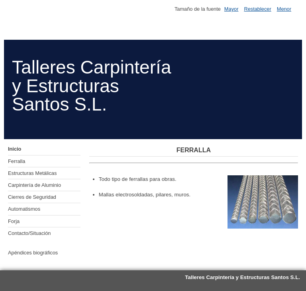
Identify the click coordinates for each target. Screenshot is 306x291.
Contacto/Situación (29, 233)
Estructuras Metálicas (32, 173)
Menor (284, 9)
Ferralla (16, 161)
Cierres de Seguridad (32, 197)
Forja (14, 221)
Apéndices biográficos (33, 253)
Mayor (231, 9)
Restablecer (257, 9)
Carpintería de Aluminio (34, 185)
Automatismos (24, 209)
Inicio (14, 149)
